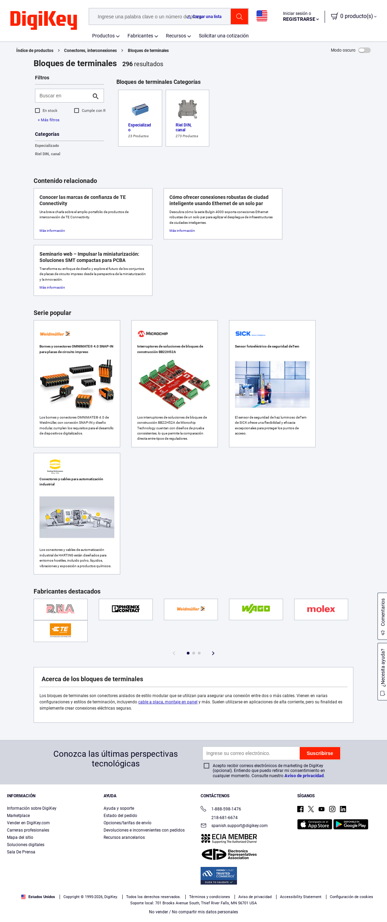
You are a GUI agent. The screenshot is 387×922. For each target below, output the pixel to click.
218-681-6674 (219, 817)
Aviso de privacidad (304, 775)
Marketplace (18, 815)
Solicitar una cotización (224, 35)
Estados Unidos (38, 897)
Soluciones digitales (25, 844)
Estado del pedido (120, 815)
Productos (103, 35)
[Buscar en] (64, 95)
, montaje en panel (180, 702)
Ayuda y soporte (119, 808)
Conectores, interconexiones (90, 50)
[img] (43, 20)
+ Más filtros (49, 120)
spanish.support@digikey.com (234, 826)
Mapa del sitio (20, 837)
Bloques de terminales (148, 50)
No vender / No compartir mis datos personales (193, 912)
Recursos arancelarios (124, 837)
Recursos (176, 35)
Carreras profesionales (28, 830)
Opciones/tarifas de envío (127, 822)
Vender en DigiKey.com (28, 822)
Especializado (47, 146)
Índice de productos (34, 50)
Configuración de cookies (351, 897)
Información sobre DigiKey (31, 808)
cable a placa (150, 702)
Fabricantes (140, 35)
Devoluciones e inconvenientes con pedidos (144, 830)
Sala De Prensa (21, 852)
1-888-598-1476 (221, 809)
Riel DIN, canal (47, 154)
